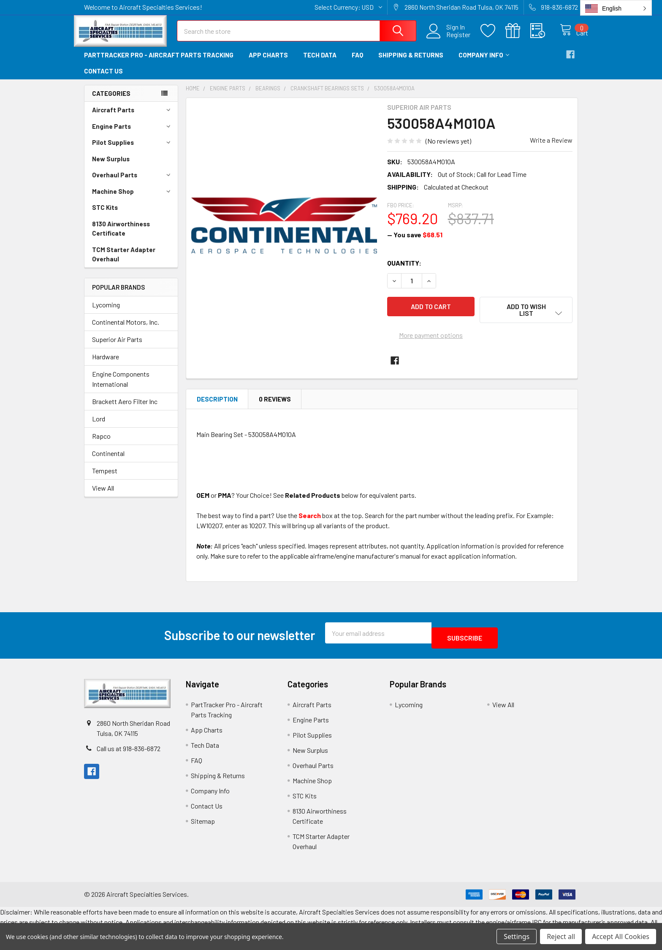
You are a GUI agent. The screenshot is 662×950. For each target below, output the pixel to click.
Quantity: (404, 270)
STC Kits (105, 215)
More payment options (431, 336)
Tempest (104, 478)
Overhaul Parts (132, 182)
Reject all (561, 936)
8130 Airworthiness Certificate (121, 236)
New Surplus (111, 166)
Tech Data (319, 62)
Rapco (101, 444)
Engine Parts (132, 134)
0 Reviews (275, 406)
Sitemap (203, 824)
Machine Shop (132, 199)
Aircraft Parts (132, 117)
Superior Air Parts (117, 347)
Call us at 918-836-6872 (128, 751)
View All (103, 495)
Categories (111, 101)
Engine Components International (120, 386)
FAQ (357, 62)
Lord (98, 426)
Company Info (484, 62)
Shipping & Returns (410, 62)
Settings (516, 936)
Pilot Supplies (132, 150)
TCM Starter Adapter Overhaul (123, 262)
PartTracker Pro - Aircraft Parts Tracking (158, 62)
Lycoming (106, 312)
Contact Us (103, 78)
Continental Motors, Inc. (125, 330)
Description (217, 406)
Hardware (105, 364)
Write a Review (551, 148)
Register (449, 39)
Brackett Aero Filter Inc (124, 409)
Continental (108, 461)
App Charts (268, 62)
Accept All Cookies (620, 936)
